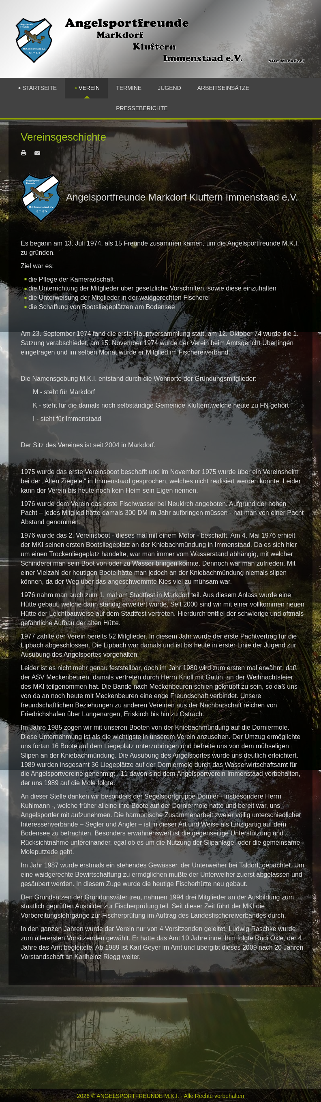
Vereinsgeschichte (63, 137)
